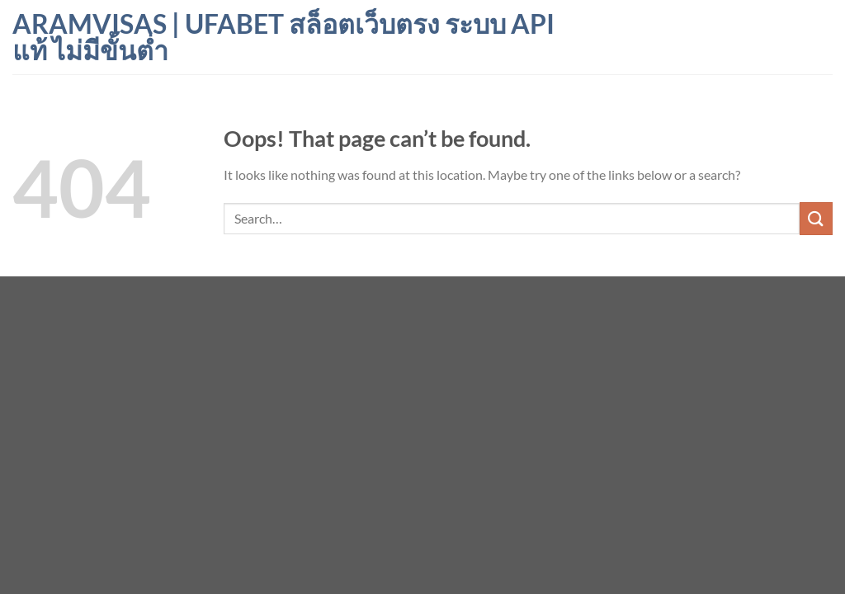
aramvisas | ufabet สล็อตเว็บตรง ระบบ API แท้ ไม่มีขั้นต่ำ (283, 37)
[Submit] (816, 218)
